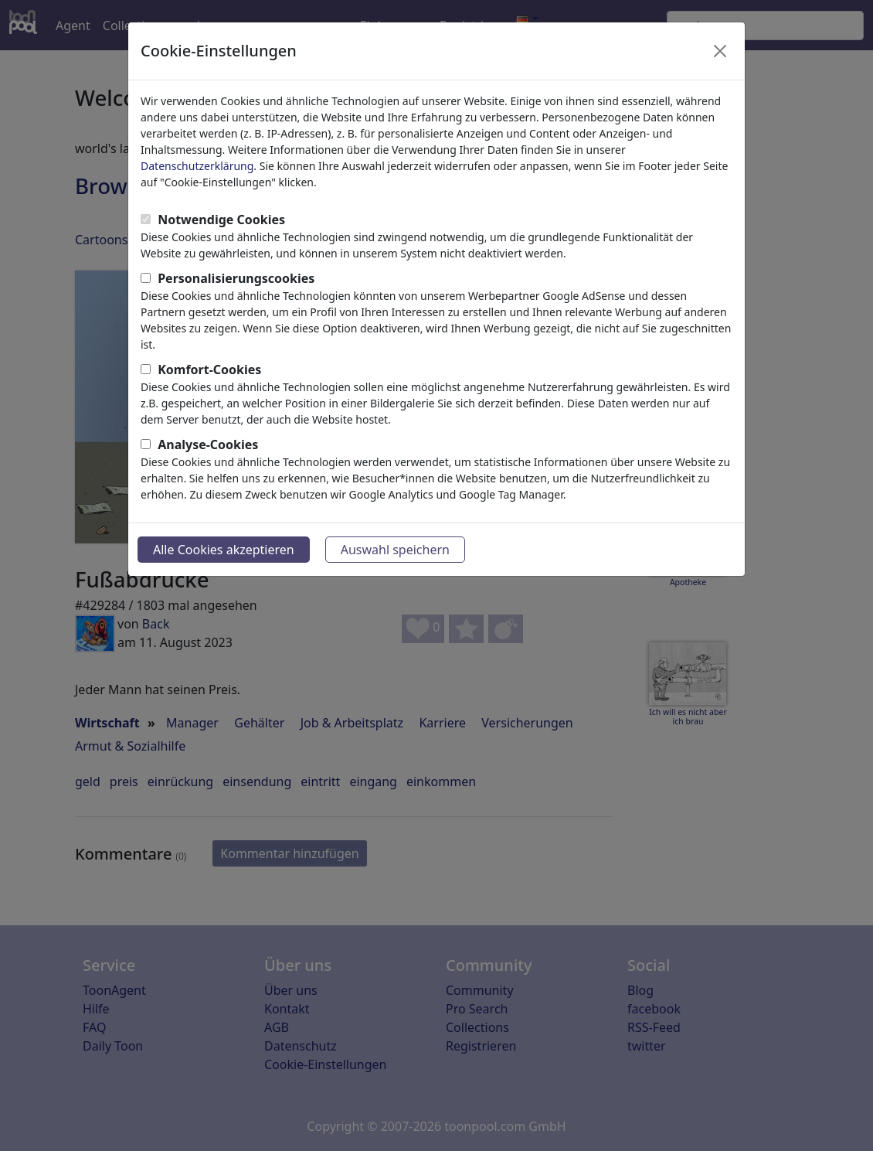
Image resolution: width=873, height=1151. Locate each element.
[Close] (720, 51)
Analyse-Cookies (208, 444)
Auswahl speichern (395, 549)
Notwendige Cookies (221, 219)
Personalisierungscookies (236, 278)
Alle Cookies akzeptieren (223, 549)
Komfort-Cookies (209, 369)
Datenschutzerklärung (197, 165)
